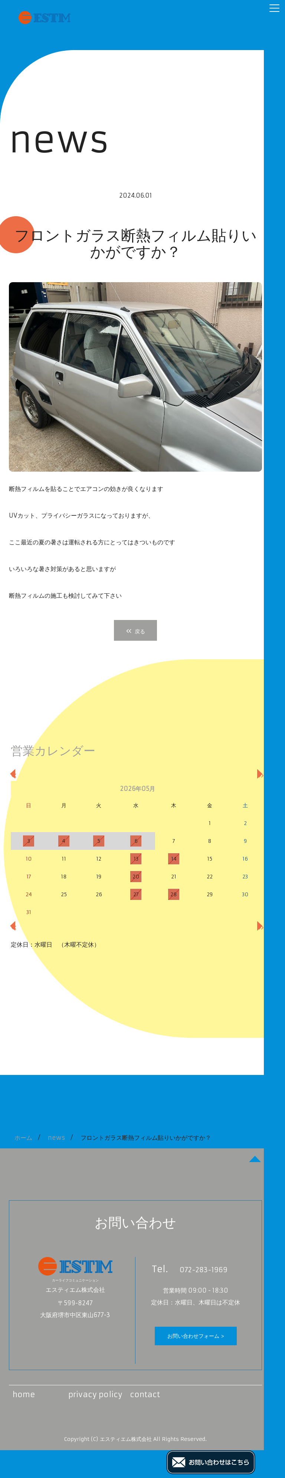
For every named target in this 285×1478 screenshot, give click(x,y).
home (24, 1394)
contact (145, 1394)
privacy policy (95, 1394)
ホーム (23, 1137)
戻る (135, 630)
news (56, 1137)
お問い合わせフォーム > (195, 1336)
